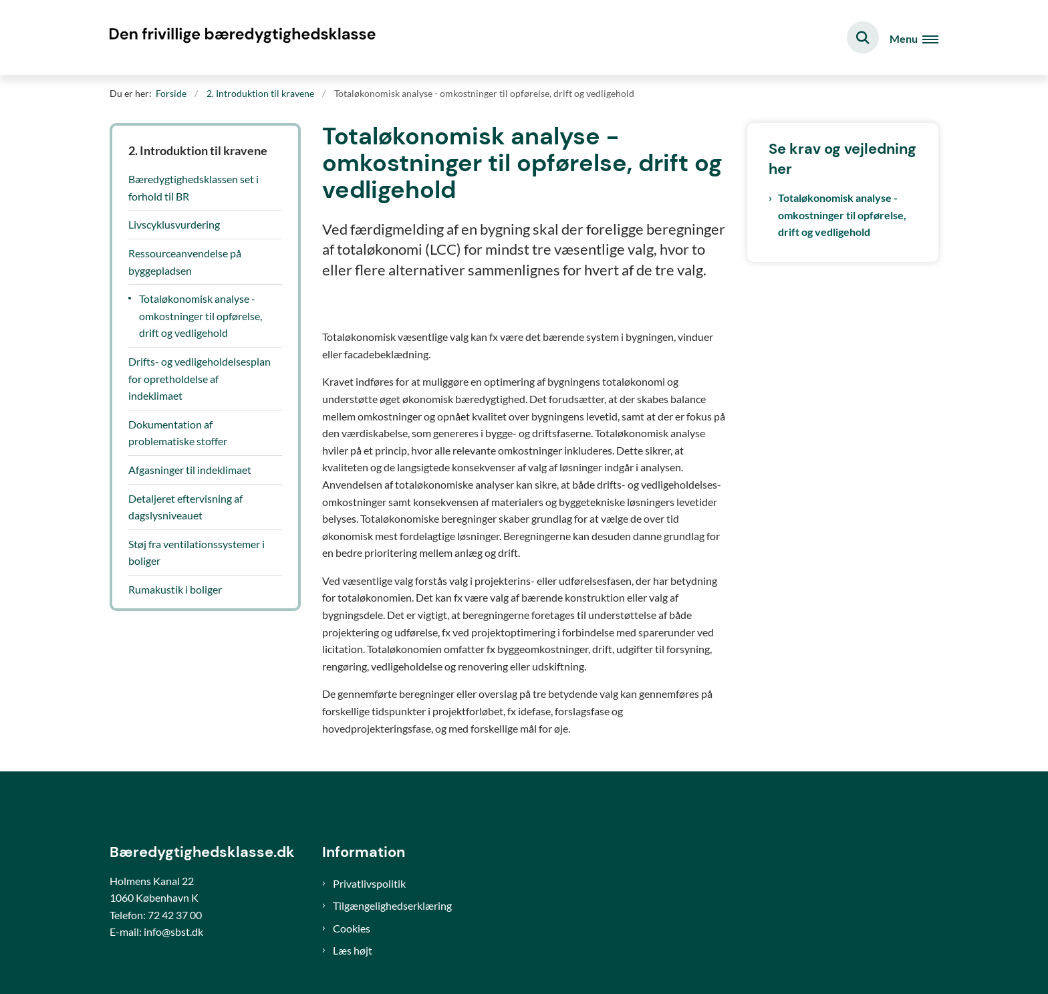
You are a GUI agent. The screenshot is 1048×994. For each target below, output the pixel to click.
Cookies (351, 928)
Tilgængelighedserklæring (392, 905)
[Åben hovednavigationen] (914, 38)
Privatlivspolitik (369, 883)
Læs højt (352, 950)
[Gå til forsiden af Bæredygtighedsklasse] (243, 37)
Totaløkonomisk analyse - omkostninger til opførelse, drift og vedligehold (842, 214)
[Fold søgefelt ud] (863, 37)
